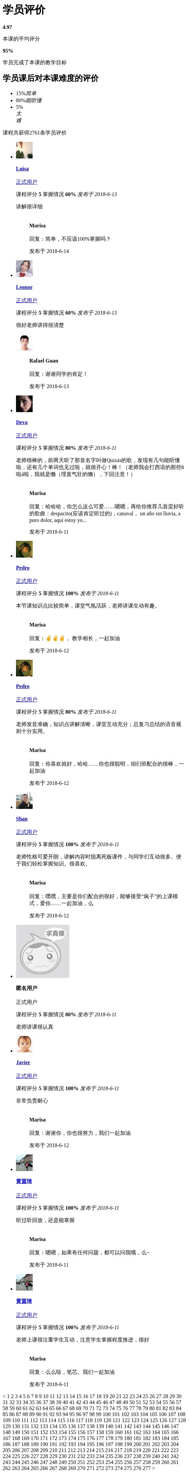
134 (54, 1426)
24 (139, 1396)
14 (72, 1396)
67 (66, 1408)
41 (72, 1402)
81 (159, 1408)
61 (26, 1408)
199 (128, 1444)
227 (35, 1456)
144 (147, 1426)
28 (166, 1396)
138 (91, 1426)
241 (166, 1456)
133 (44, 1426)
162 (138, 1432)
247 (44, 1462)
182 (147, 1438)
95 (72, 1414)
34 (26, 1402)
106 (163, 1414)
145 (156, 1426)
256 (128, 1462)
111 (25, 1420)
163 (147, 1432)
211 (63, 1450)
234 (100, 1456)
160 (119, 1432)
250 (72, 1462)
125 (154, 1420)
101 (116, 1414)
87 (19, 1414)
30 (178, 1396)
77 (132, 1408)
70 (86, 1408)
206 (16, 1450)
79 (146, 1408)
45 (99, 1402)
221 (156, 1450)
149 (16, 1432)
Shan (22, 819)
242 (175, 1456)
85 (6, 1414)
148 (7, 1432)
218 (128, 1450)
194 (82, 1444)
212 (72, 1450)
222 (165, 1450)
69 (79, 1408)
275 (128, 1468)
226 (26, 1456)
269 (72, 1468)
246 (35, 1462)
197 (110, 1444)
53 (152, 1402)
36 (39, 1402)
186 (7, 1444)
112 (34, 1420)
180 (128, 1438)
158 (100, 1432)
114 (52, 1420)
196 (100, 1444)
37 (46, 1402)
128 (182, 1420)
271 (91, 1468)
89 (32, 1414)
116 (71, 1420)
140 (110, 1426)
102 (126, 1414)
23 (132, 1396)
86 (12, 1414)
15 (79, 1396)
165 (166, 1432)
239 (147, 1456)
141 (119, 1426)
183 (156, 1438)
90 (39, 1414)
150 (26, 1432)
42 (79, 1402)
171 (44, 1438)
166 (175, 1432)
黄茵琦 (24, 1181)
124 (145, 1420)
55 (166, 1402)
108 (181, 1414)
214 (91, 1450)
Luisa (22, 168)
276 (138, 1468)
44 (92, 1402)
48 (119, 1402)
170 (35, 1438)
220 (147, 1450)
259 (156, 1462)
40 (66, 1402)
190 (44, 1444)
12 (59, 1396)
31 (6, 1402)
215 (100, 1450)
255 (119, 1462)
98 (92, 1414)
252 (91, 1462)
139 (100, 1426)
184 (166, 1438)
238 (138, 1456)
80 (152, 1408)
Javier (23, 1062)
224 (7, 1456)
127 (173, 1420)
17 (92, 1396)
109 (7, 1420)
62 (32, 1408)
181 (138, 1438)
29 (172, 1396)
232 (82, 1456)
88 (26, 1414)
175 (82, 1438)
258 (147, 1462)
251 (82, 1462)
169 (26, 1438)
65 (52, 1408)
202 (156, 1444)
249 (63, 1462)
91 (46, 1414)
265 (35, 1468)
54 (159, 1402)
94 (66, 1414)
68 (72, 1408)
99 (99, 1414)
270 (82, 1468)
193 (72, 1444)
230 (63, 1456)
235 (110, 1456)
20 (112, 1396)
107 (172, 1414)
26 (152, 1396)
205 (7, 1450)
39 (59, 1402)
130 (16, 1426)
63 (39, 1408)
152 (44, 1432)
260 (166, 1462)
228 (44, 1456)
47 (112, 1402)
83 (172, 1408)
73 (106, 1408)
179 (119, 1438)
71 (92, 1408)
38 (52, 1402)
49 (126, 1402)
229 (54, 1456)
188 (26, 1444)
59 (12, 1408)
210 (54, 1450)
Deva (22, 422)
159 (110, 1432)
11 (53, 1396)
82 (166, 1408)
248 (54, 1462)
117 (80, 1420)
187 (16, 1444)
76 (126, 1408)
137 (82, 1426)
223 (174, 1450)
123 (135, 1420)
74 (112, 1408)
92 (52, 1414)
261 (175, 1462)
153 (54, 1432)
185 (175, 1438)
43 (86, 1402)
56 (172, 1402)
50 (132, 1402)
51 (139, 1402)
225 (16, 1456)
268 (63, 1468)
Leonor (24, 287)
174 (72, 1438)
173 (63, 1438)
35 (32, 1402)
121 (117, 1420)
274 (119, 1468)
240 (156, 1456)
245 (26, 1462)
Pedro (23, 568)
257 (138, 1462)
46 (106, 1402)
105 (154, 1414)
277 (147, 1468)
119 (98, 1420)
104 (144, 1414)
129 (7, 1426)
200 (138, 1444)
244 (16, 1462)
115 (61, 1420)
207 (26, 1450)
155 (72, 1432)
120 (107, 1420)
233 (91, 1456)
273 (110, 1468)
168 (16, 1438)
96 (79, 1414)
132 (35, 1426)
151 (35, 1432)
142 (128, 1426)
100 (107, 1414)
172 (54, 1438)
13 (66, 1396)
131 (26, 1426)
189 (35, 1444)
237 (128, 1456)
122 (126, 1420)
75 (119, 1408)
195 (91, 1444)
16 (86, 1396)
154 (63, 1432)
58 (6, 1408)
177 (100, 1438)
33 (19, 1402)
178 (110, 1438)
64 (46, 1408)
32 (12, 1402)
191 (54, 1444)
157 (91, 1432)
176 (91, 1438)
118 (89, 1420)
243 (7, 1462)
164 (156, 1432)
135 (63, 1426)
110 (16, 1420)
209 (44, 1450)
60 (19, 1408)
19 (106, 1396)
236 (119, 1456)
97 (86, 1414)
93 (59, 1414)
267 (54, 1468)
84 (178, 1408)
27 (159, 1396)
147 (175, 1426)
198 (119, 1444)
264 (26, 1468)
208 (35, 1450)
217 (119, 1450)
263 (16, 1468)
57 (178, 1402)
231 (72, 1456)
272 (100, 1468)
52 (146, 1402)
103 (135, 1414)
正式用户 (26, 182)
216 (109, 1450)
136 (72, 1426)
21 (119, 1396)
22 (126, 1396)
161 (128, 1432)
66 (59, 1408)
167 (7, 1438)
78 (139, 1408)
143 (138, 1426)
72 (99, 1408)
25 (146, 1396)
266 (44, 1468)
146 (166, 1426)
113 (43, 1420)
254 (110, 1462)
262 (7, 1468)
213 (81, 1450)
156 (82, 1432)
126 (163, 1420)
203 (166, 1444)
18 (99, 1396)
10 (46, 1396)
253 (100, 1462)
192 (63, 1444)
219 (137, 1450)
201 (147, 1444)
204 (175, 1444)
